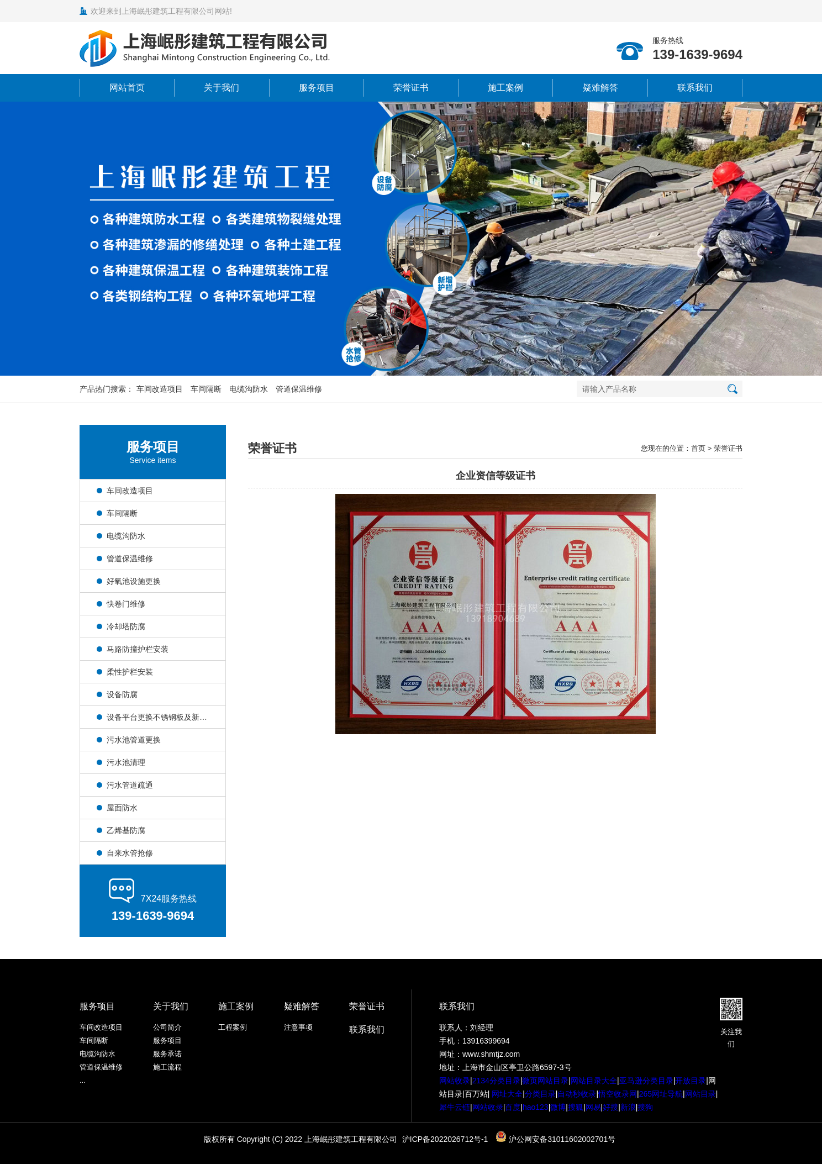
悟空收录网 (617, 1093)
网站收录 (454, 1080)
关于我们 (221, 87)
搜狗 (645, 1107)
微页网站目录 (545, 1080)
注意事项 (298, 1027)
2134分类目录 (496, 1080)
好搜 (610, 1107)
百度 (512, 1107)
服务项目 (316, 87)
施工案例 (505, 87)
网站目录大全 (594, 1080)
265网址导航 (661, 1093)
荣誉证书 (411, 87)
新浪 (628, 1107)
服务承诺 (167, 1054)
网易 (593, 1107)
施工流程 (167, 1067)
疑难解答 (600, 87)
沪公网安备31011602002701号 (555, 1139)
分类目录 (540, 1093)
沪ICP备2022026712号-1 (445, 1139)
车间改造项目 (159, 389)
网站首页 (127, 87)
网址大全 (506, 1093)
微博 (558, 1107)
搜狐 (575, 1107)
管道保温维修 (299, 389)
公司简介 (167, 1027)
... (83, 1080)
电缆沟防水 (248, 389)
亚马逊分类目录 (646, 1080)
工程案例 (232, 1027)
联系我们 (695, 87)
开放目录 (690, 1080)
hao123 (536, 1107)
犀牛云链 (454, 1107)
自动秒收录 (576, 1093)
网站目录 (700, 1093)
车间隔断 (206, 389)
